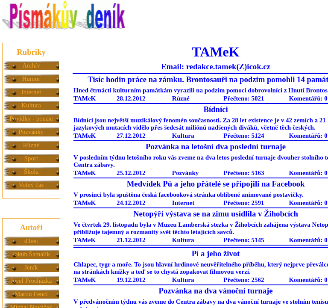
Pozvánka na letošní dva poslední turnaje (216, 146)
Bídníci (215, 109)
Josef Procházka (31, 280)
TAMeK (84, 98)
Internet (31, 92)
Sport (31, 158)
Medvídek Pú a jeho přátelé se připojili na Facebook (216, 183)
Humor (31, 78)
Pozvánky (31, 131)
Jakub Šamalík (31, 254)
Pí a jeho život (216, 253)
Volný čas (31, 184)
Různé (31, 145)
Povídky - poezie (31, 118)
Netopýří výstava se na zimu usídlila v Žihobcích (215, 213)
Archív (31, 65)
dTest (31, 240)
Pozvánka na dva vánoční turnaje (215, 290)
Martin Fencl (31, 293)
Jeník (31, 267)
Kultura (31, 105)
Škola (31, 171)
